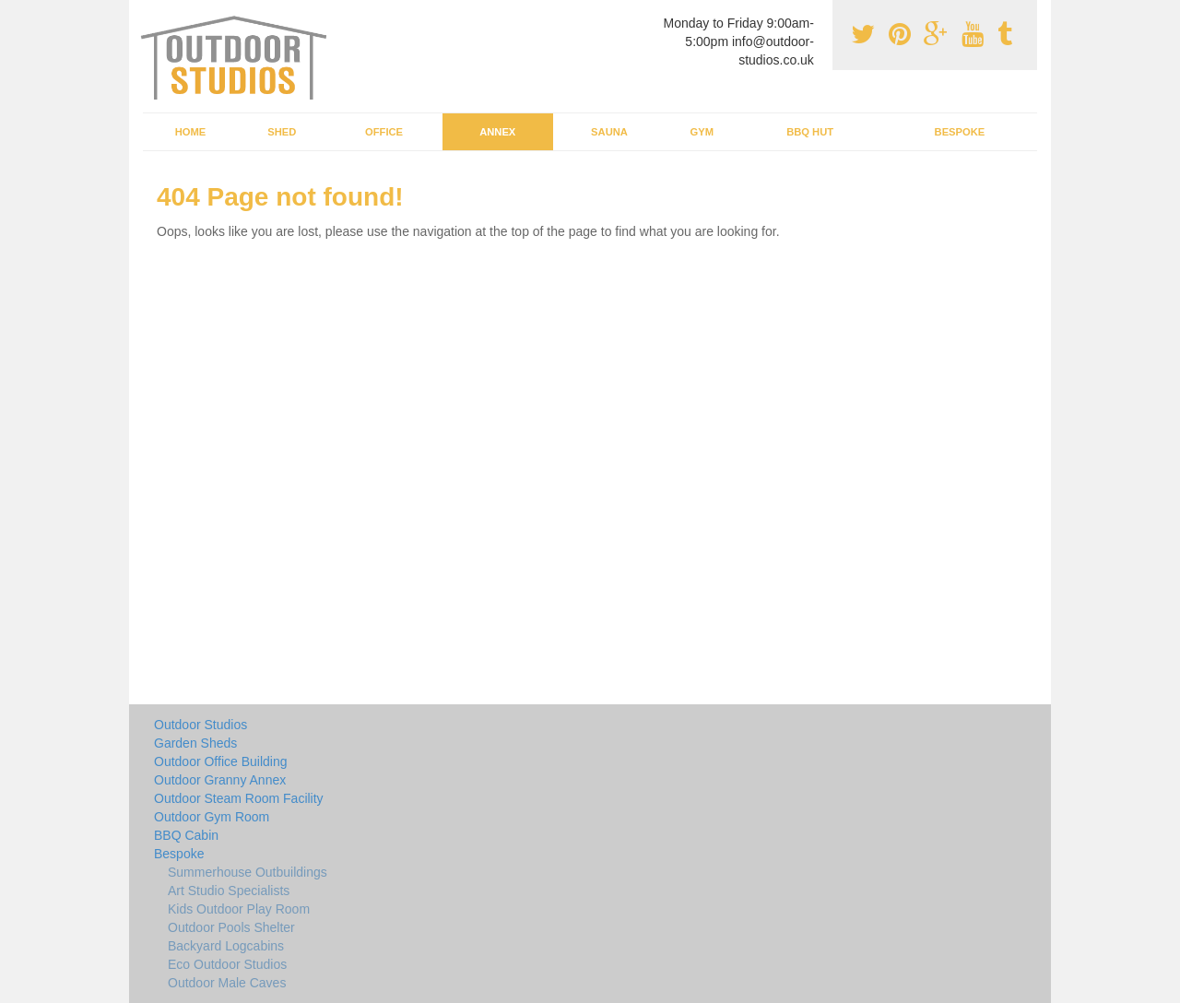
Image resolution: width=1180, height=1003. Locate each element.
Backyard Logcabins (226, 945)
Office (384, 131)
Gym (701, 131)
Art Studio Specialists (228, 890)
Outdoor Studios (200, 724)
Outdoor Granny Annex (220, 780)
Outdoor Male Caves (227, 982)
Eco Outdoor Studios (227, 964)
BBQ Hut (809, 131)
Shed (281, 131)
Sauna (609, 131)
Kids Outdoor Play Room (239, 909)
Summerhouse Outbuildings (247, 872)
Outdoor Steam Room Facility (239, 798)
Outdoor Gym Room (211, 816)
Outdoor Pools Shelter (231, 927)
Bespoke (960, 131)
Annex (497, 131)
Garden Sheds (195, 743)
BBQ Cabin (186, 835)
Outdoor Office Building (221, 761)
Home (190, 131)
